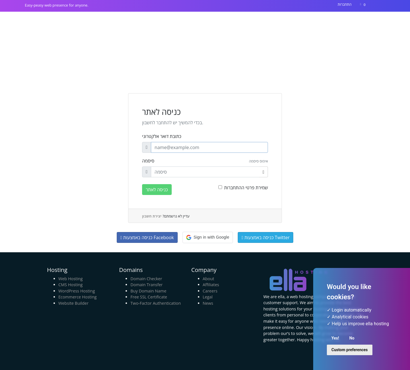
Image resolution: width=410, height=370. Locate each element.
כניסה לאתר (157, 189)
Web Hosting (70, 278)
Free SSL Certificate (148, 297)
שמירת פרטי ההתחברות (246, 187)
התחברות (345, 4)
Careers (210, 291)
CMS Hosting (70, 284)
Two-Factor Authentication (155, 303)
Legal (208, 297)
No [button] (351, 338)
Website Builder (73, 303)
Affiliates (211, 284)
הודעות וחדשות (294, 22)
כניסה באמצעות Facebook (147, 237)
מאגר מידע (323, 22)
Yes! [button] (335, 338)
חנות (266, 22)
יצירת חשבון (151, 216)
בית (252, 22)
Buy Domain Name (148, 291)
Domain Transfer (146, 284)
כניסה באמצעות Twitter (265, 237)
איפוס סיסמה (258, 161)
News (208, 303)
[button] (208, 237)
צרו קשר (346, 22)
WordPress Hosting (76, 291)
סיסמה (148, 161)
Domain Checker (146, 278)
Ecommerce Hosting (77, 297)
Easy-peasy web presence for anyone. (56, 5)
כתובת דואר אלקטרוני (161, 136)
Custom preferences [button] (349, 349)
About (208, 278)
